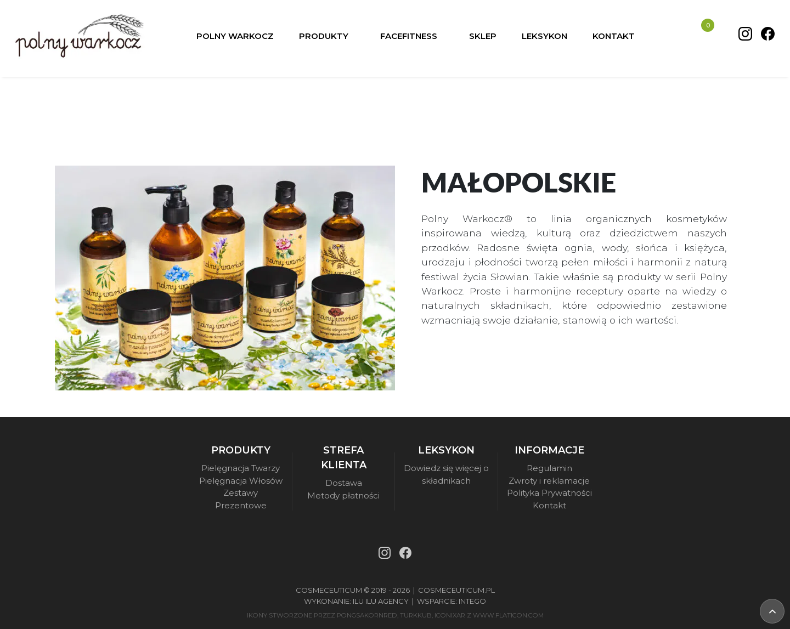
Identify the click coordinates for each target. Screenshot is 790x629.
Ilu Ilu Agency (381, 601)
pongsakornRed (367, 615)
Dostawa (343, 483)
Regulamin (549, 468)
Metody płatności (343, 495)
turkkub (416, 615)
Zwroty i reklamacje (549, 480)
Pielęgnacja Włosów (241, 480)
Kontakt (549, 505)
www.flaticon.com (508, 615)
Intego (472, 601)
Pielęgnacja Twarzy (240, 468)
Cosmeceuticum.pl (456, 590)
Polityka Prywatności (549, 493)
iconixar (450, 615)
